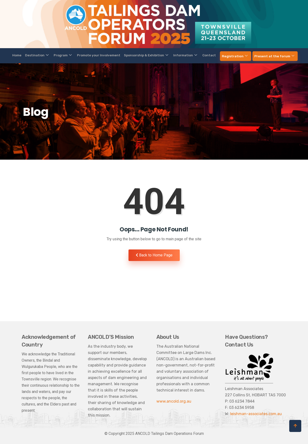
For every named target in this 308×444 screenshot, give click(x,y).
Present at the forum (256, 55)
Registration (221, 55)
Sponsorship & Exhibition (146, 55)
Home (35, 55)
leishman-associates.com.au (256, 413)
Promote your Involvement (103, 55)
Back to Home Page (154, 255)
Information (180, 55)
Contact (200, 55)
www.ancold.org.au (173, 401)
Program (73, 55)
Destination (51, 55)
